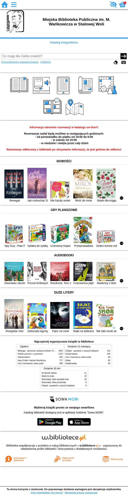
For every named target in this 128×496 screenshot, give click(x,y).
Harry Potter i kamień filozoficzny (32, 360)
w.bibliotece (89, 445)
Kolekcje (45, 61)
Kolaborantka (71, 363)
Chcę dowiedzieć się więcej (46, 492)
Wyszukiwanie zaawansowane (20, 61)
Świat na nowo (48, 376)
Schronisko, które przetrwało (54, 382)
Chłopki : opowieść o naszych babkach (82, 351)
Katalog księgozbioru (64, 42)
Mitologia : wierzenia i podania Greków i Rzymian (39, 351)
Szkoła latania (24, 357)
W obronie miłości (49, 373)
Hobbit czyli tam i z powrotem (30, 354)
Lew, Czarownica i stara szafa (30, 363)
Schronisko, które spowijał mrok (55, 379)
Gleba (68, 360)
